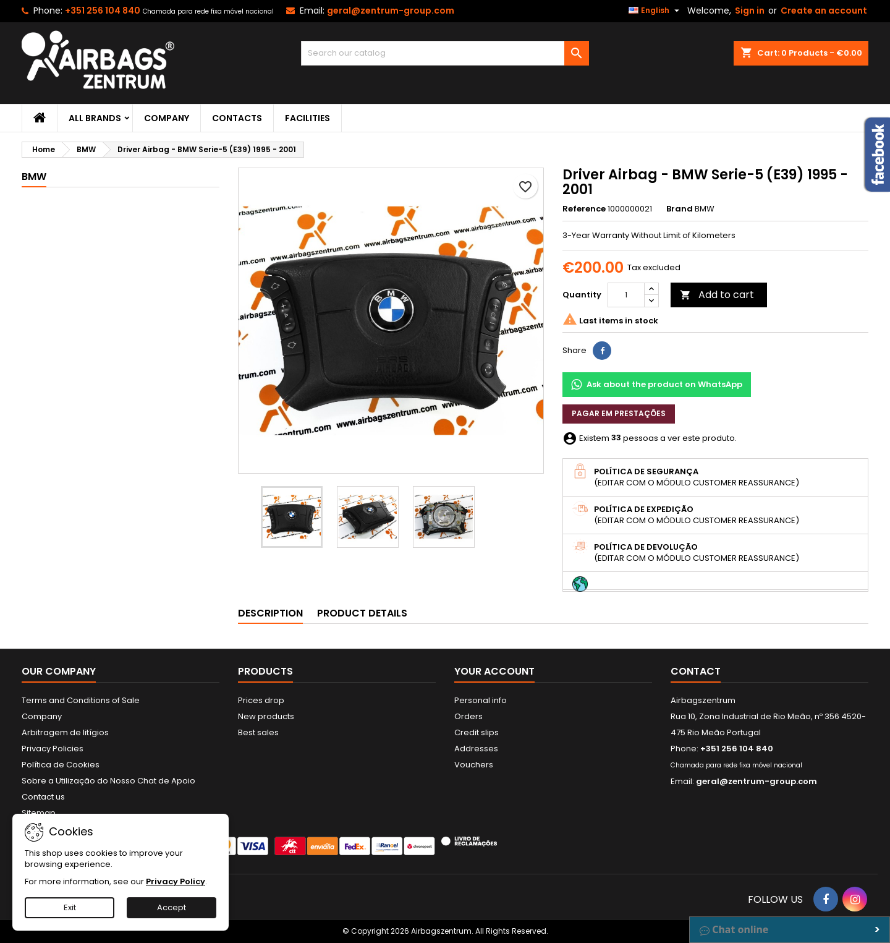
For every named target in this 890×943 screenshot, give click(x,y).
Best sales (258, 732)
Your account (494, 671)
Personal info (480, 700)
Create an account (824, 10)
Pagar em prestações (619, 413)
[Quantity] (626, 295)
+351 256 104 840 (102, 10)
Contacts (237, 118)
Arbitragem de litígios (65, 732)
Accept (171, 907)
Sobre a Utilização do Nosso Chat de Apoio (108, 781)
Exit (70, 907)
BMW (34, 176)
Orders (468, 716)
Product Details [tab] (362, 613)
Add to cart (717, 295)
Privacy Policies (52, 748)
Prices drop (261, 700)
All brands (95, 118)
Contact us (43, 797)
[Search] (445, 53)
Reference (584, 209)
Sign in (750, 10)
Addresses (476, 748)
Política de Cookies (61, 764)
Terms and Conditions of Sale (81, 700)
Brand (679, 209)
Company (166, 118)
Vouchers (473, 764)
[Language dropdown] (655, 10)
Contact (696, 671)
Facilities (307, 118)
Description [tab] (270, 613)
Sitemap (39, 813)
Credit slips (476, 732)
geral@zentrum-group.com (390, 10)
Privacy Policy (175, 881)
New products (266, 716)
